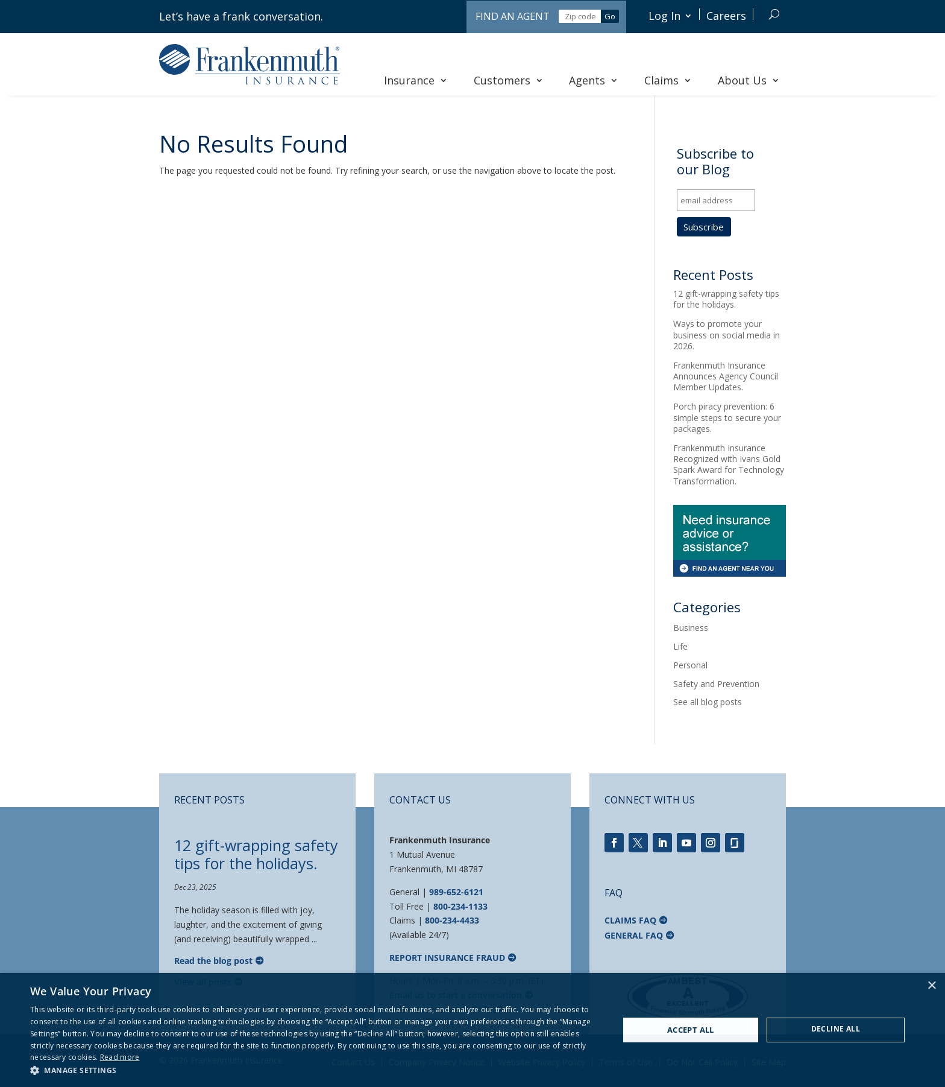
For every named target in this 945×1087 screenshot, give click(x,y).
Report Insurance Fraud (447, 957)
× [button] (931, 985)
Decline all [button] (835, 1029)
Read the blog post (213, 960)
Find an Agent (513, 16)
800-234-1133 (460, 906)
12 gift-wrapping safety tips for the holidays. (726, 299)
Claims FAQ (630, 920)
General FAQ (633, 935)
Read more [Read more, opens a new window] (120, 1057)
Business (690, 627)
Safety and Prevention (716, 683)
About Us (749, 80)
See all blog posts (707, 702)
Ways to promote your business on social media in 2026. (726, 334)
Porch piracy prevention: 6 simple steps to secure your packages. (727, 417)
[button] (315, 1070)
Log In (664, 15)
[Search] (774, 14)
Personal (690, 665)
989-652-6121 (456, 892)
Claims (668, 80)
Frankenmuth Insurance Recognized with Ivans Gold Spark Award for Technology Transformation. (728, 464)
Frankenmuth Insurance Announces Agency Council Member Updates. (725, 376)
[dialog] (472, 1030)
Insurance (416, 80)
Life (680, 646)
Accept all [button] (690, 1029)
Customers (509, 80)
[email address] (716, 200)
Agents (593, 80)
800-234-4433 (452, 920)
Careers (726, 15)
